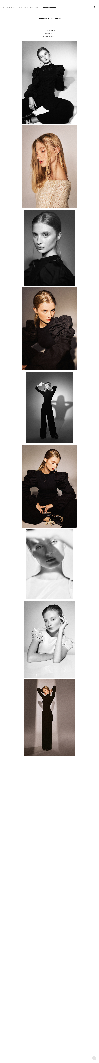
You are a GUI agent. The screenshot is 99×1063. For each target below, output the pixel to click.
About (31, 7)
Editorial (13, 7)
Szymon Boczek (49, 7)
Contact (36, 7)
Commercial (6, 7)
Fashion (20, 7)
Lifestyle (26, 7)
